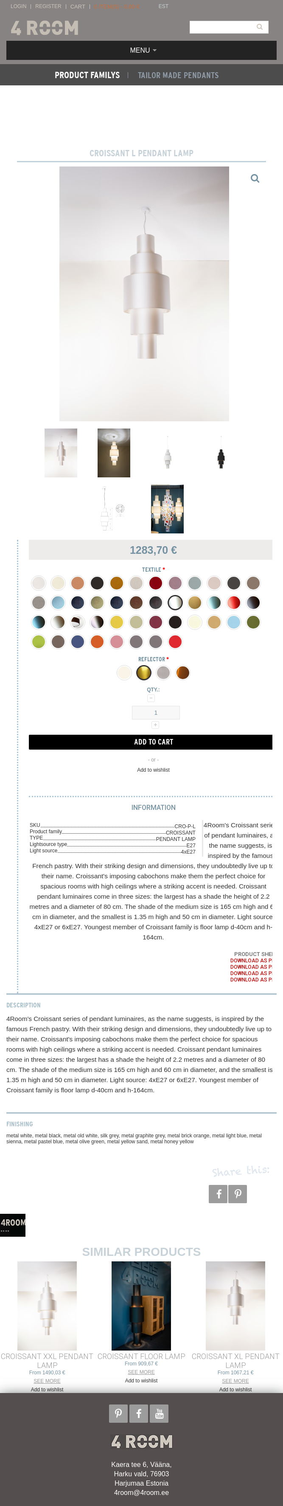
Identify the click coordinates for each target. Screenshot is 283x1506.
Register (48, 6)
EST (163, 6)
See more (47, 1381)
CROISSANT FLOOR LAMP (141, 1356)
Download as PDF (254, 961)
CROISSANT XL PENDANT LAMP (236, 1361)
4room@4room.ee (141, 1492)
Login (18, 6)
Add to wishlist (153, 770)
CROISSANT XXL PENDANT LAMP (47, 1361)
